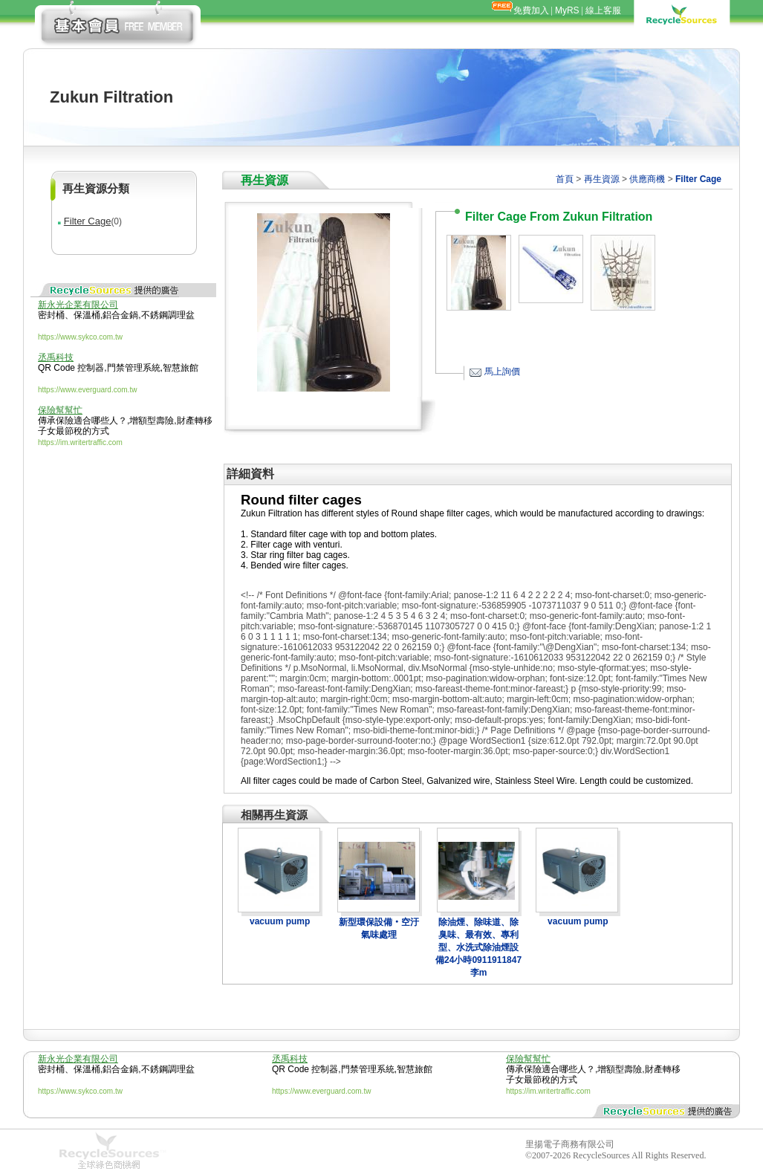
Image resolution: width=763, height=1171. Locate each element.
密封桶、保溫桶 (69, 315)
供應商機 (647, 179)
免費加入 (531, 10)
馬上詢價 (502, 371)
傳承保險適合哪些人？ (82, 420)
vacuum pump (280, 921)
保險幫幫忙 (60, 410)
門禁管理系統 (133, 368)
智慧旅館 (180, 368)
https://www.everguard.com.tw (87, 390)
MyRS (567, 10)
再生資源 (602, 179)
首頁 (565, 179)
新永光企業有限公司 (78, 304)
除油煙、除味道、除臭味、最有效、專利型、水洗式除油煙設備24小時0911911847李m (478, 947)
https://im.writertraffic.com (80, 442)
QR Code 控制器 (71, 368)
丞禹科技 (56, 357)
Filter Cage (87, 221)
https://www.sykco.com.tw (80, 337)
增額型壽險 (151, 420)
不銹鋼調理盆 (168, 315)
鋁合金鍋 (120, 315)
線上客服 (603, 10)
